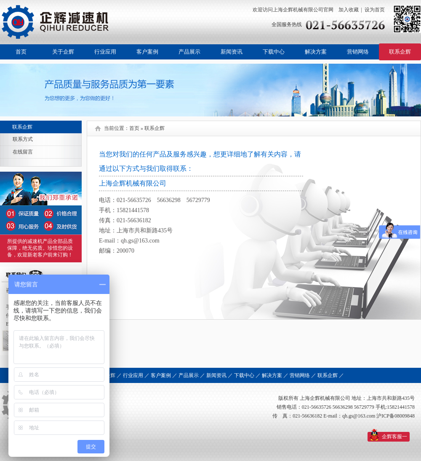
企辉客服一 (394, 436)
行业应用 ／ (136, 375)
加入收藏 (348, 10)
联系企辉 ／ (330, 375)
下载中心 (274, 52)
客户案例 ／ (164, 375)
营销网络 (358, 52)
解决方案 (316, 52)
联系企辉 (400, 52)
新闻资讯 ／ (219, 375)
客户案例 (147, 52)
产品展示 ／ (192, 375)
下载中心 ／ (247, 375)
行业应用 (105, 52)
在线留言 (23, 152)
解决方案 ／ (275, 375)
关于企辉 (63, 52)
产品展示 (189, 52)
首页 (21, 52)
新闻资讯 (231, 52)
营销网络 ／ (303, 375)
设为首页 (375, 10)
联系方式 (23, 139)
